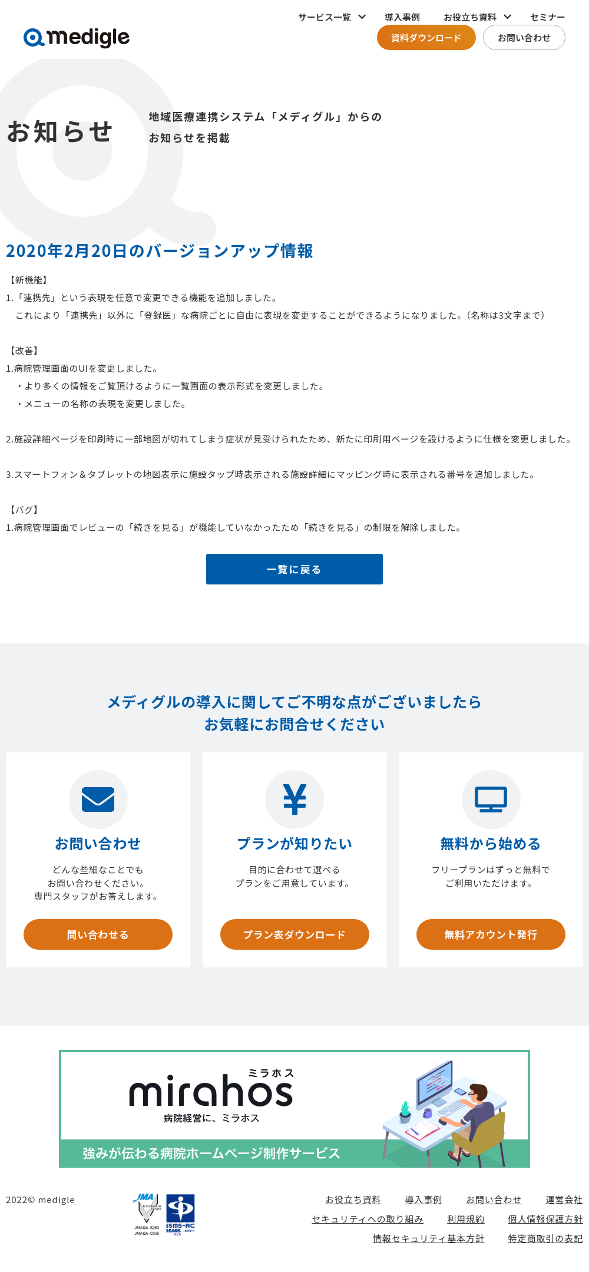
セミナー (547, 17)
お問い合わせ (524, 37)
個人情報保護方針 (545, 1221)
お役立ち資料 (353, 1201)
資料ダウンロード (426, 37)
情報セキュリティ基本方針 (429, 1240)
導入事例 (402, 17)
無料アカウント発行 (490, 935)
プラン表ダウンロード (294, 935)
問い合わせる (98, 935)
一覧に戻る (295, 570)
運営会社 (564, 1201)
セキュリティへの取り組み (367, 1221)
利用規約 (466, 1221)
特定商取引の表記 (545, 1240)
